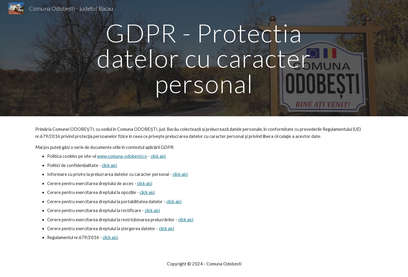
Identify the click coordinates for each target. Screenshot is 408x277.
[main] (204, 58)
